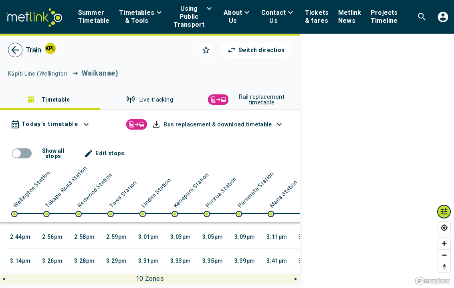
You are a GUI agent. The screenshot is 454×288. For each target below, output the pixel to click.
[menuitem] (93, 17)
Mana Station (283, 194)
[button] (141, 17)
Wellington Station (31, 189)
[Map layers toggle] (444, 211)
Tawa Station (123, 193)
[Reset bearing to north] (444, 266)
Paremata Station (255, 189)
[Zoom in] (444, 243)
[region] (377, 161)
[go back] (15, 50)
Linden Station (156, 193)
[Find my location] (444, 228)
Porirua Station (221, 192)
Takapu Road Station (66, 186)
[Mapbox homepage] (432, 281)
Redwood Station (94, 190)
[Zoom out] (444, 255)
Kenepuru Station (191, 190)
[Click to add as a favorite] (206, 50)
